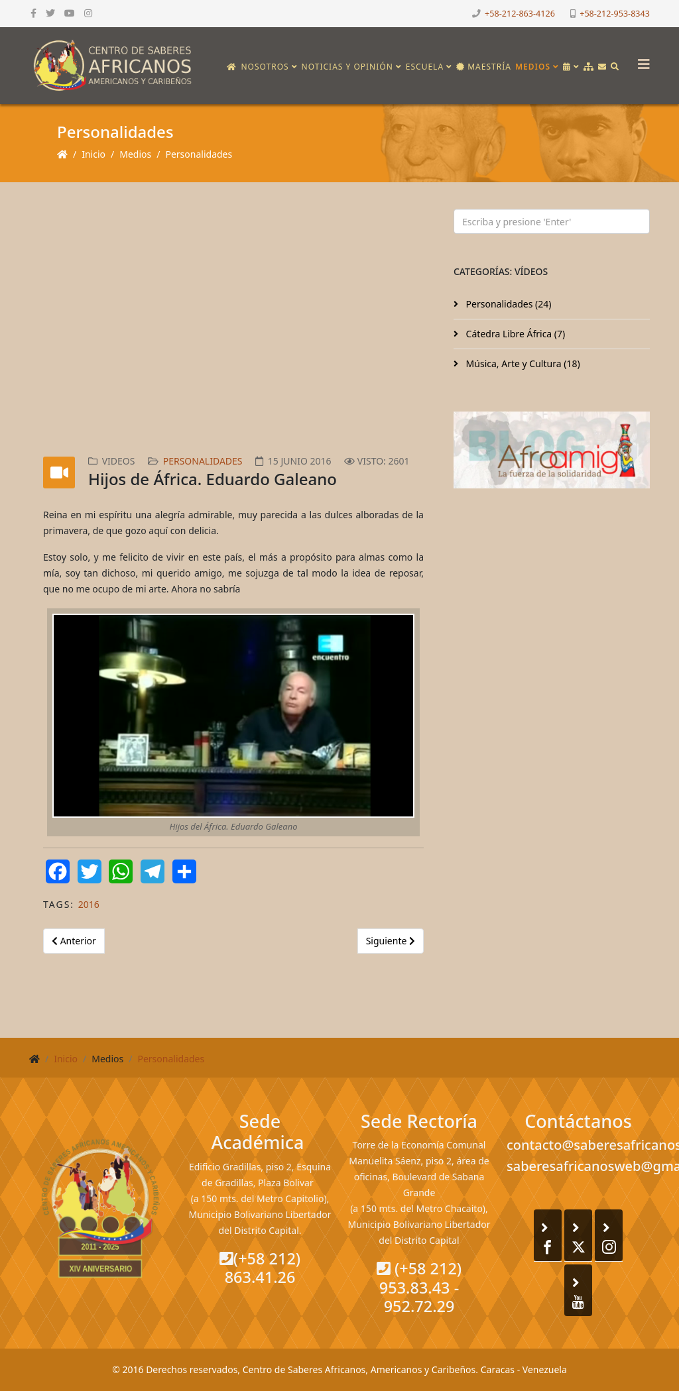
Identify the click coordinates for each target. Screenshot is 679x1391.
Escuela (425, 66)
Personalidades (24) (507, 304)
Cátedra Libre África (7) (514, 333)
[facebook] (33, 13)
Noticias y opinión (347, 66)
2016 (88, 904)
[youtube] (69, 13)
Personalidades (198, 154)
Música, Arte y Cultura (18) (521, 363)
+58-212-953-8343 (615, 13)
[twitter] (50, 13)
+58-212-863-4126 (520, 13)
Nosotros (264, 66)
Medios (532, 66)
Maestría (483, 66)
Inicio (93, 154)
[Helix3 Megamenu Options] (640, 60)
